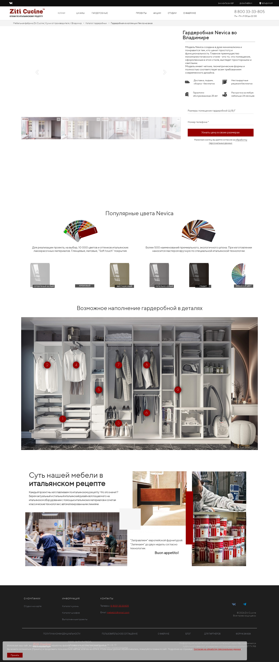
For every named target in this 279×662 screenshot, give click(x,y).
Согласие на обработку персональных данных (217, 649)
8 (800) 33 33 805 (119, 605)
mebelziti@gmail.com (118, 612)
